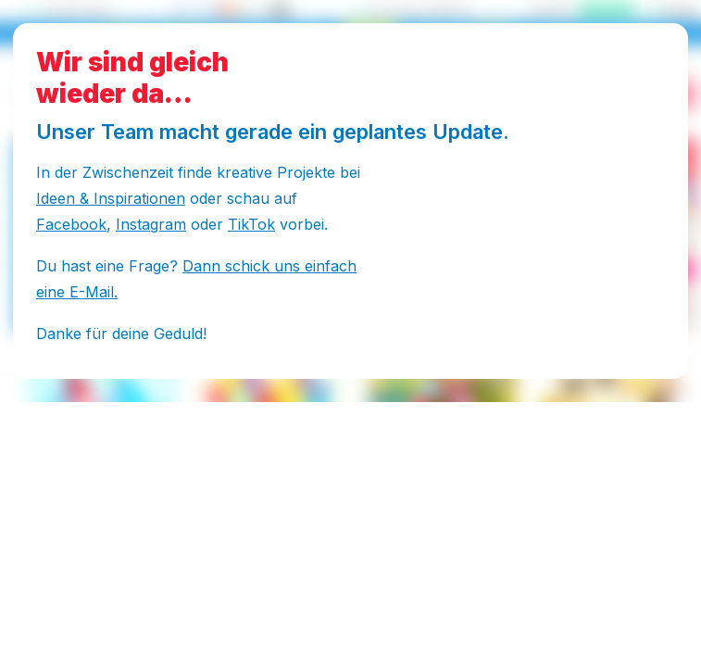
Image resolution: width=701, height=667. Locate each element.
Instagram (151, 224)
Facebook (71, 224)
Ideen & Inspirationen (110, 198)
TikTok (251, 224)
